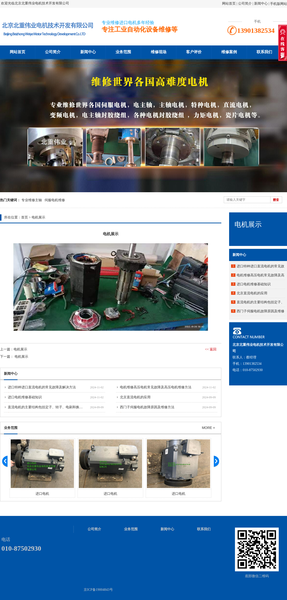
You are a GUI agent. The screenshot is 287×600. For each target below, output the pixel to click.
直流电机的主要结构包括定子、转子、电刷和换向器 (47, 407)
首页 (24, 217)
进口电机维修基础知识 (25, 397)
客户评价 (194, 52)
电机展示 (38, 217)
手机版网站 (278, 4)
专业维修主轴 (31, 200)
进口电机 (42, 494)
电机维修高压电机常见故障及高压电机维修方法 (155, 387)
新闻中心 (261, 3)
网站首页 (229, 3)
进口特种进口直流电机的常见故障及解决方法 (42, 387)
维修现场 (158, 52)
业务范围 (123, 52)
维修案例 (229, 52)
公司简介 (245, 3)
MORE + (208, 428)
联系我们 (264, 52)
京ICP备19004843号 (98, 589)
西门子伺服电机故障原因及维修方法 (147, 407)
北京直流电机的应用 (135, 397)
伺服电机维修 (55, 200)
